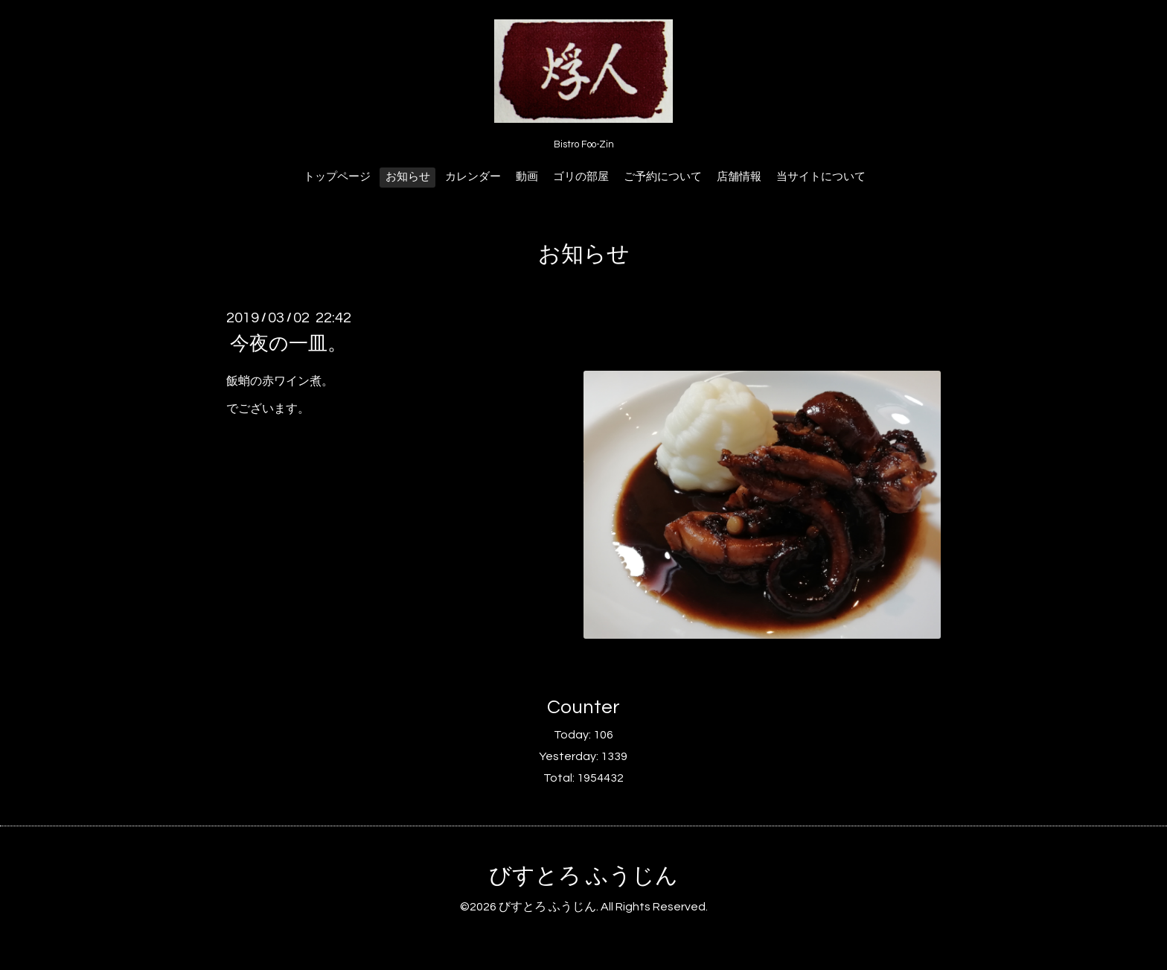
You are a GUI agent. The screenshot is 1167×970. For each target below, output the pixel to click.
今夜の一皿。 (288, 344)
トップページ (337, 176)
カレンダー (473, 176)
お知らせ (408, 176)
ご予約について (663, 176)
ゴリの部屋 (581, 176)
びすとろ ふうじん (583, 875)
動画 (527, 176)
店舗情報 (739, 176)
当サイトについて (821, 176)
